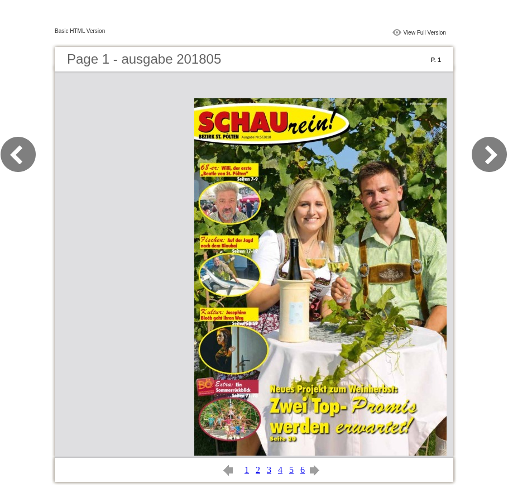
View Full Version (424, 33)
